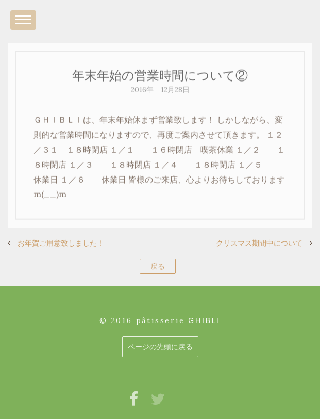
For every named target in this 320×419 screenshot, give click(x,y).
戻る (157, 266)
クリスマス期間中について (259, 243)
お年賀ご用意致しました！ (61, 243)
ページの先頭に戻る (160, 346)
